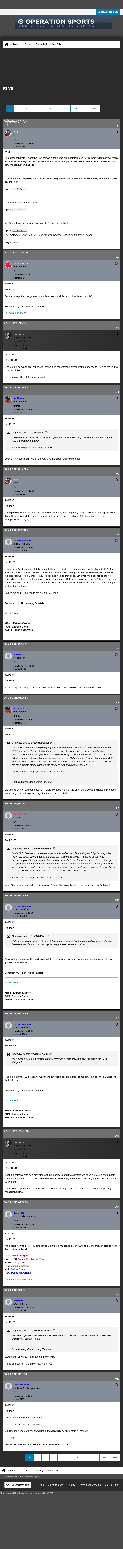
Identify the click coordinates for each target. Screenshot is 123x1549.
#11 (117, 1018)
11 (58, 108)
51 (66, 108)
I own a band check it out (18, 1279)
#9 (117, 808)
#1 (117, 125)
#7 (117, 648)
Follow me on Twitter (16, 313)
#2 (117, 257)
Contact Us (55, 1485)
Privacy (70, 1485)
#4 (117, 392)
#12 (117, 1136)
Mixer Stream (12, 613)
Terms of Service (90, 1485)
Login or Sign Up (108, 11)
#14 (117, 1294)
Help (41, 1485)
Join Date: (18, 143)
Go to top (111, 1485)
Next (95, 108)
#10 (117, 900)
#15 (117, 1378)
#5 (117, 473)
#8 (117, 702)
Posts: (16, 146)
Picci (23, 235)
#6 (117, 534)
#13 (117, 1207)
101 (75, 108)
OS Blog (9, 1437)
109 (85, 108)
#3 (117, 328)
